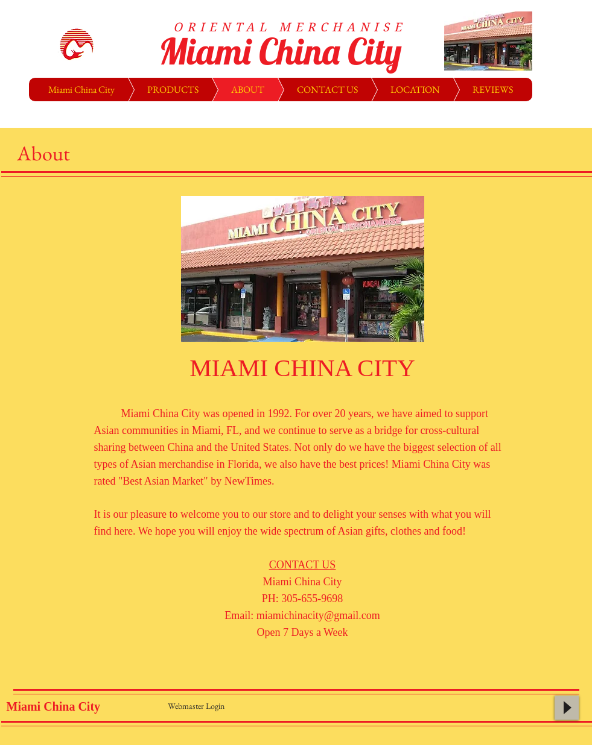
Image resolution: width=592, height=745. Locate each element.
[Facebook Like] (467, 711)
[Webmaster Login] (196, 705)
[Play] (567, 708)
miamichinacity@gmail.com (318, 615)
